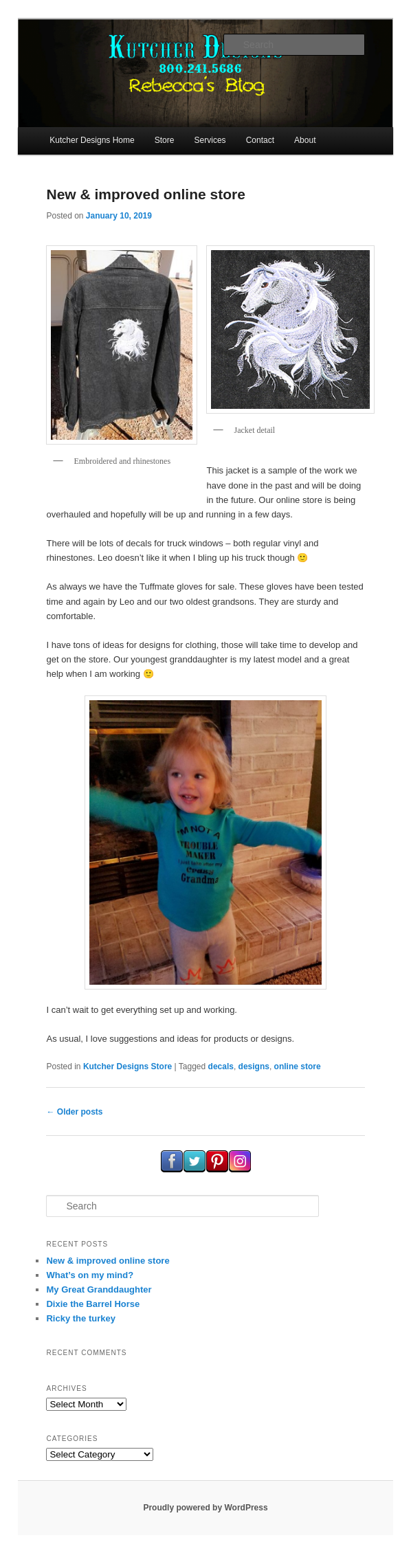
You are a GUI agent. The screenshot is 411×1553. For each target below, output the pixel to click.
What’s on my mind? (89, 1275)
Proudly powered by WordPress (205, 1507)
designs (253, 1066)
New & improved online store (145, 194)
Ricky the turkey (80, 1318)
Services (210, 140)
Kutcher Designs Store (127, 1066)
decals (221, 1066)
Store (165, 140)
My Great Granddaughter (98, 1289)
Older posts (74, 1112)
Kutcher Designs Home (91, 140)
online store (297, 1066)
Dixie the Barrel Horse (93, 1304)
